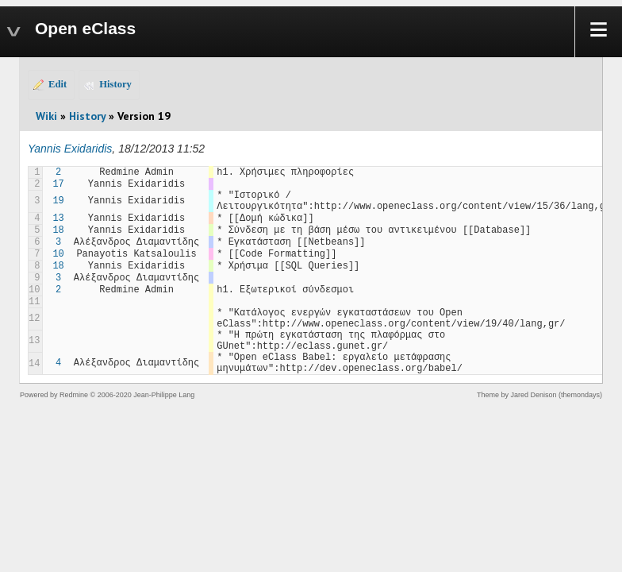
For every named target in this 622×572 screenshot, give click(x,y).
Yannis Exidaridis (70, 148)
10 (57, 254)
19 (57, 201)
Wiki (46, 116)
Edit (57, 84)
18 (57, 230)
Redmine (74, 395)
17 (57, 184)
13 (57, 218)
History (115, 84)
